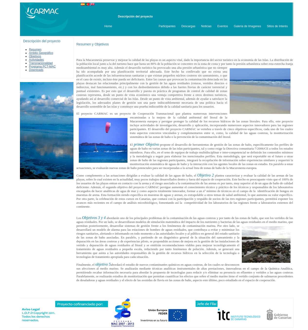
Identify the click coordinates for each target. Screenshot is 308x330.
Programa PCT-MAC (42, 66)
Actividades (36, 59)
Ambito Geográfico (41, 53)
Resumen (35, 49)
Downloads (36, 70)
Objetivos (35, 56)
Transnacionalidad (41, 63)
